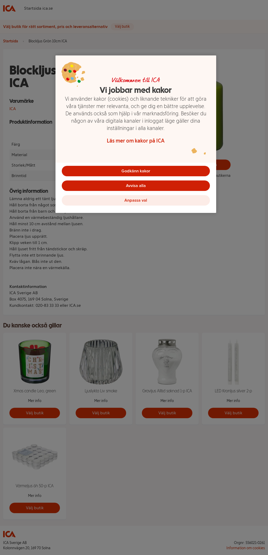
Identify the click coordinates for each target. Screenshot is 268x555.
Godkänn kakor (135, 170)
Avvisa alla (136, 185)
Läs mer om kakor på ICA (136, 141)
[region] (135, 134)
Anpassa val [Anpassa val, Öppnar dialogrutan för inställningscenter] (135, 200)
